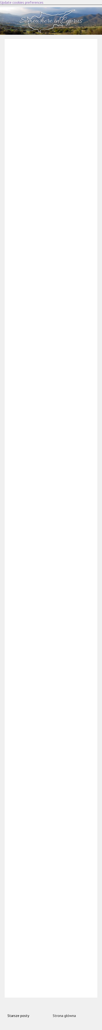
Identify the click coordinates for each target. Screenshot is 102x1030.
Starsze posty (18, 1015)
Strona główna (64, 1015)
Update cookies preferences (21, 2)
